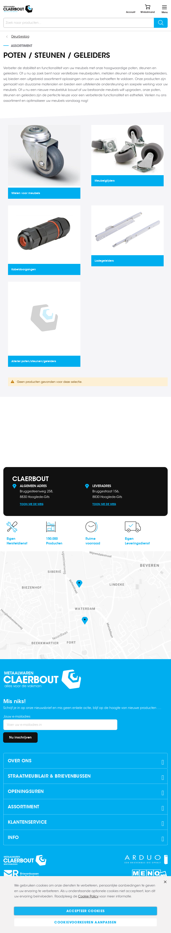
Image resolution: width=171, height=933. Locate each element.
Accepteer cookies (85, 911)
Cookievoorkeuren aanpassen (85, 922)
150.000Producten (54, 541)
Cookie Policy (88, 897)
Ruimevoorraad (93, 541)
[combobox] (85, 23)
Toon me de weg (31, 504)
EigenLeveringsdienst (137, 541)
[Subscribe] (20, 737)
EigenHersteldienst (17, 541)
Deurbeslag (20, 36)
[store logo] (18, 9)
